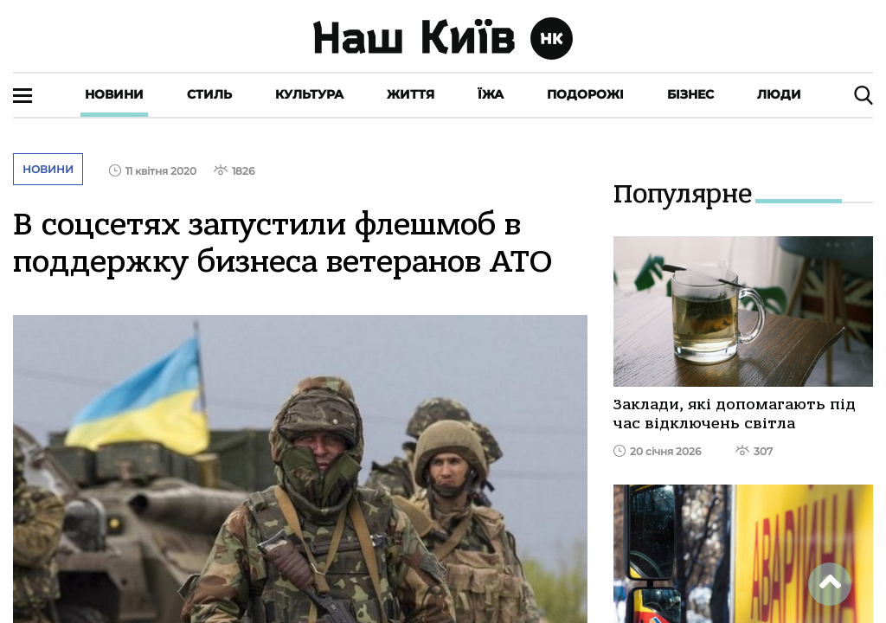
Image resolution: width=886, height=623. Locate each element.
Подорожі (585, 94)
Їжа (491, 94)
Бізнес (690, 94)
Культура (309, 94)
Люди (779, 94)
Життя (410, 94)
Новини (114, 94)
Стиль (209, 94)
